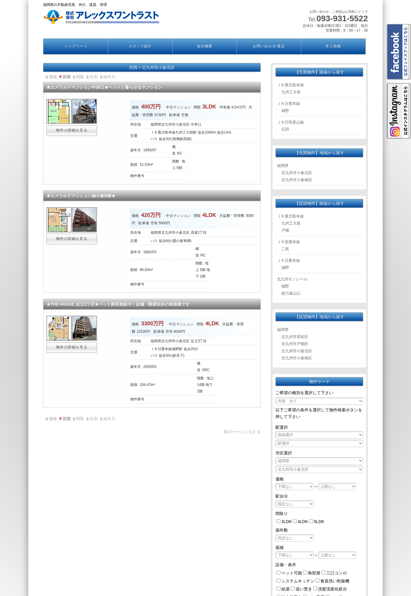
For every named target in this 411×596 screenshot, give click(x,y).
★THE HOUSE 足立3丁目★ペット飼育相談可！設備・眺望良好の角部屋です (118, 304)
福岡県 (282, 165)
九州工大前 (291, 92)
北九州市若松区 (294, 336)
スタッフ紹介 (140, 46)
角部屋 (314, 573)
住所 (91, 76)
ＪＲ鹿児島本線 (290, 85)
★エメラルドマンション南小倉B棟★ (80, 196)
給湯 (285, 589)
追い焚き (304, 589)
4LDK (303, 521)
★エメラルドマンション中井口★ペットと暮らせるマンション (104, 87)
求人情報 (333, 46)
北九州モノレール (292, 279)
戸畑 (285, 230)
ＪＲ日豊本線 (288, 103)
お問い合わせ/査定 (269, 46)
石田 (285, 129)
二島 (285, 249)
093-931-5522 (342, 18)
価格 (51, 76)
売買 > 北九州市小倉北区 (152, 67)
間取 (78, 76)
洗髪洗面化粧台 (332, 589)
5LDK (319, 521)
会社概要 (204, 46)
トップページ (75, 46)
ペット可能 (291, 573)
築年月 (107, 76)
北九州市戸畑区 (294, 344)
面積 (64, 76)
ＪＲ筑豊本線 (288, 242)
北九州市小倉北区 (296, 172)
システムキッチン (297, 581)
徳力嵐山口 (291, 293)
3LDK (286, 521)
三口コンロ (336, 573)
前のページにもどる (242, 431)
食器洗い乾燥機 (334, 581)
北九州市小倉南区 (296, 180)
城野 (285, 110)
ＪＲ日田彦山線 (290, 122)
